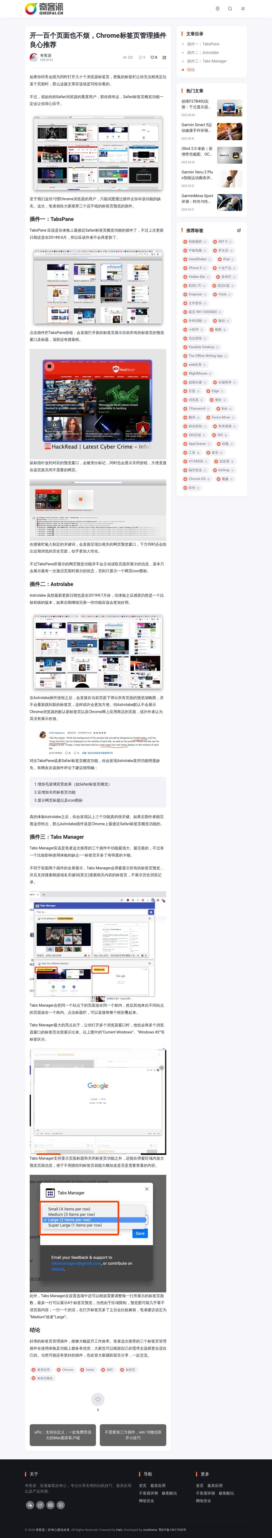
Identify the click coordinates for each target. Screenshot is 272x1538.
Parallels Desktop (201, 347)
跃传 (191, 488)
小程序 (193, 330)
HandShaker (197, 259)
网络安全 (146, 1501)
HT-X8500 (195, 461)
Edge (215, 391)
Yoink (222, 294)
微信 (221, 321)
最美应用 (158, 1485)
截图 (218, 330)
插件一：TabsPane (203, 44)
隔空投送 (195, 470)
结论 (191, 69)
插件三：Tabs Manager (207, 61)
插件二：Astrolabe (203, 52)
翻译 (191, 417)
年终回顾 (195, 321)
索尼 (214, 453)
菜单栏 (226, 277)
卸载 (225, 444)
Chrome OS (196, 479)
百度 (191, 391)
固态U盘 (223, 286)
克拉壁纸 (195, 338)
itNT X (222, 242)
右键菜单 (225, 382)
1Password (196, 409)
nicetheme (150, 1530)
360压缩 (194, 435)
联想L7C (194, 286)
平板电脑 (195, 250)
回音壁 (224, 461)
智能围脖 (195, 242)
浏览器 (193, 400)
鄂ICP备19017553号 (173, 1530)
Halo (119, 1530)
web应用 (194, 365)
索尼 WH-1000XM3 (202, 312)
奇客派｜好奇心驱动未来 (53, 1530)
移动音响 (195, 426)
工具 (191, 453)
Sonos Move (220, 417)
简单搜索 (225, 426)
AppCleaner (197, 444)
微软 (218, 400)
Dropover (195, 294)
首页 (143, 1485)
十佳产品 (224, 268)
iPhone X (195, 268)
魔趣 (225, 479)
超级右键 (195, 382)
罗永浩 (223, 250)
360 (220, 435)
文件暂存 (195, 303)
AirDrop (223, 470)
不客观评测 (148, 1493)
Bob (224, 409)
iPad (226, 259)
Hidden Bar (196, 277)
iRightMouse (197, 373)
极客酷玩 (169, 1493)
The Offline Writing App (205, 356)
